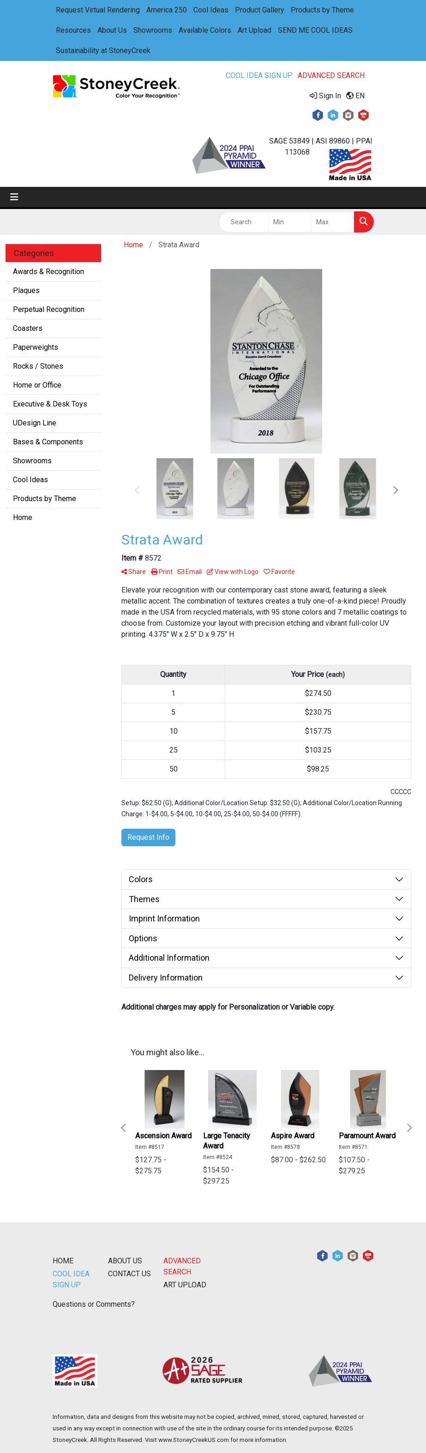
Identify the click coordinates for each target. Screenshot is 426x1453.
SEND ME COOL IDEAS (315, 30)
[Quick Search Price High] (332, 222)
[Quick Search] (244, 222)
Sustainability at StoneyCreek (103, 50)
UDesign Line (34, 423)
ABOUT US (125, 1260)
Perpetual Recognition (48, 309)
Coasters (27, 328)
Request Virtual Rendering (98, 10)
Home (22, 517)
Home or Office (37, 385)
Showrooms (152, 30)
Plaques (26, 290)
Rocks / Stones (38, 366)
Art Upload (254, 30)
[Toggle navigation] (14, 197)
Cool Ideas (210, 10)
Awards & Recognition (48, 271)
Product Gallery (259, 10)
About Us (112, 30)
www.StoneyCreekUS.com (193, 1439)
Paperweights (35, 347)
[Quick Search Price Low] (290, 222)
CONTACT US (129, 1273)
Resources (73, 30)
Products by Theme (322, 10)
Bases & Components (48, 441)
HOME (63, 1260)
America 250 (166, 10)
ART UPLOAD (184, 1284)
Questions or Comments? (94, 1304)
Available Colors (205, 30)
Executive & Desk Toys (50, 404)
